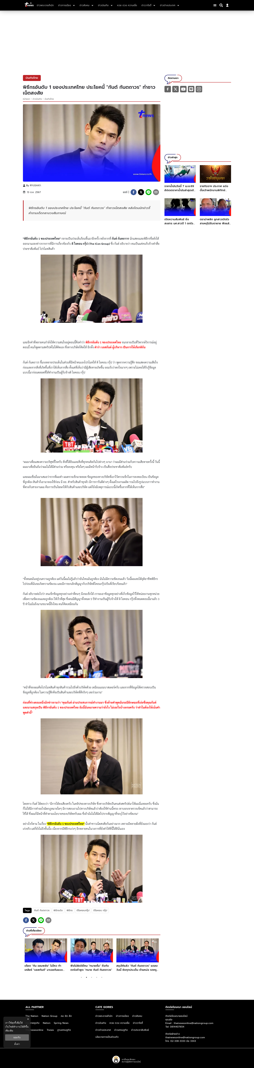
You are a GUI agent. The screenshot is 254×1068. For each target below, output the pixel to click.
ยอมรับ (17, 1037)
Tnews (50, 1030)
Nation (46, 1023)
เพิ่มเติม (9, 1030)
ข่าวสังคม (137, 1016)
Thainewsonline (34, 1030)
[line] (148, 192)
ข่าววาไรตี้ (138, 1023)
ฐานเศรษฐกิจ (64, 1030)
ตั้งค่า (17, 1044)
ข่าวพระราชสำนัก (104, 1016)
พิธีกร (70, 910)
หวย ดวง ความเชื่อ (120, 1023)
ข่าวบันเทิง (37, 99)
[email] (156, 192)
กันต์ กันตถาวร (42, 910)
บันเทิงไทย (49, 99)
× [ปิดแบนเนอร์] (28, 1019)
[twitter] (141, 192)
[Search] (222, 5)
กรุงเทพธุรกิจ (32, 1023)
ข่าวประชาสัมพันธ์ (140, 1030)
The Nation (31, 1016)
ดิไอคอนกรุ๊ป (83, 910)
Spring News (61, 1023)
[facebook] (133, 192)
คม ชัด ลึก (66, 1016)
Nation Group (49, 1016)
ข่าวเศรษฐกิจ (121, 1030)
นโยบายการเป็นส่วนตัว (107, 1037)
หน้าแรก (26, 99)
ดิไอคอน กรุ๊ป (100, 910)
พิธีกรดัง (58, 910)
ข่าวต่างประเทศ (103, 1030)
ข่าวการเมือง (122, 1016)
